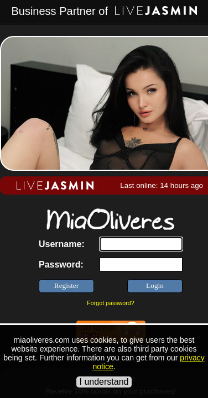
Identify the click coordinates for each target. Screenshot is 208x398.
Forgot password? (110, 303)
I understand (104, 381)
